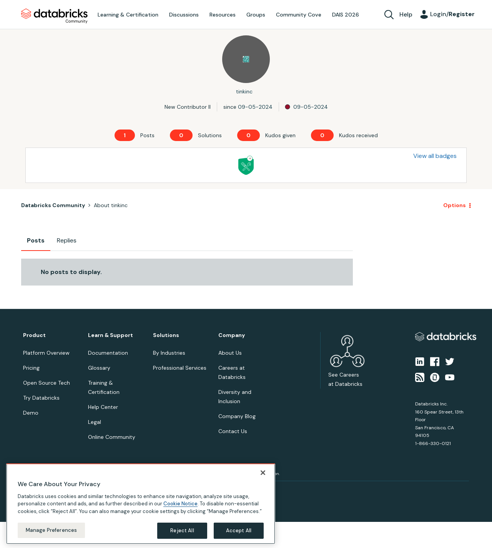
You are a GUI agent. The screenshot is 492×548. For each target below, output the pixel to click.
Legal (94, 421)
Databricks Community (54, 16)
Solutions (166, 335)
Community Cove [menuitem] (298, 14)
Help (405, 14)
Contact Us (232, 431)
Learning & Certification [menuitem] (128, 14)
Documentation (108, 352)
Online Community (111, 436)
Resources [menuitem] (222, 14)
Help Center (103, 407)
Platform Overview (46, 352)
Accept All (238, 530)
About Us (230, 352)
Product (34, 335)
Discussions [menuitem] (184, 14)
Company (231, 335)
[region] (140, 503)
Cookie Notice (180, 503)
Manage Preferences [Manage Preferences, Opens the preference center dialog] (51, 530)
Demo (30, 412)
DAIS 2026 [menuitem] (345, 14)
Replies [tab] (66, 240)
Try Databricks (41, 397)
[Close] (262, 472)
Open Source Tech (46, 382)
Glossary (99, 367)
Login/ (452, 14)
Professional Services (179, 367)
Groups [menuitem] (255, 14)
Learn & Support (110, 335)
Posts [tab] (36, 240)
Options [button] (454, 205)
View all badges (435, 156)
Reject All (182, 530)
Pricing (31, 367)
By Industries (169, 352)
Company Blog (237, 416)
